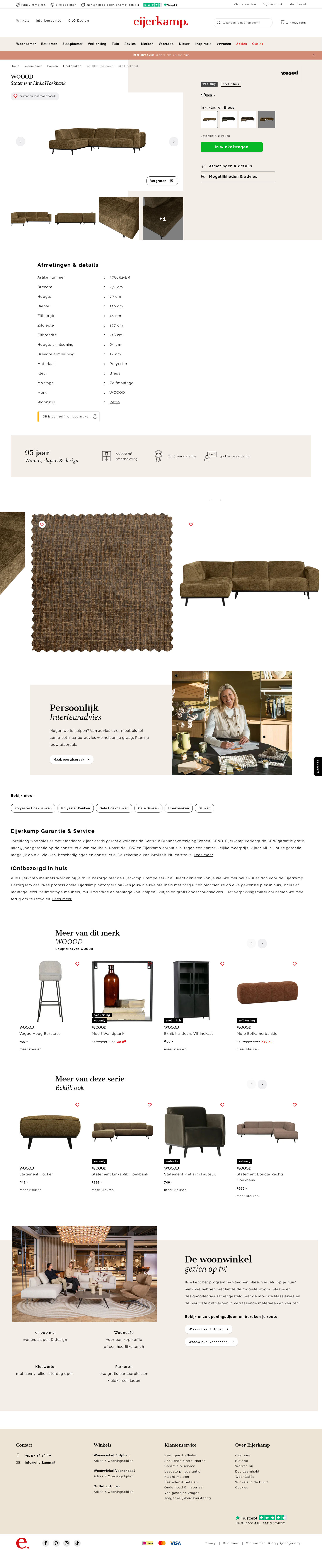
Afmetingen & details (230, 166)
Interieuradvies (49, 20)
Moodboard (298, 4)
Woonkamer (26, 44)
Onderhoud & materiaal (184, 1487)
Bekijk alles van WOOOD (74, 949)
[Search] (243, 22)
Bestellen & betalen (181, 1482)
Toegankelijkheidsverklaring (187, 1498)
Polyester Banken (75, 808)
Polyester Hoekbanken (33, 808)
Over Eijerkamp (252, 1445)
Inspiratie (203, 44)
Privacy (210, 1543)
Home (15, 66)
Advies (130, 44)
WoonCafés (244, 1476)
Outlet (257, 44)
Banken (52, 66)
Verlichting (97, 44)
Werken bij (244, 1466)
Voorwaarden (255, 1543)
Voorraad (166, 44)
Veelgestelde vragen (181, 1493)
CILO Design (78, 20)
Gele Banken (148, 808)
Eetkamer (49, 44)
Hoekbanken (72, 66)
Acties (241, 44)
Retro (115, 402)
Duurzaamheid (247, 1471)
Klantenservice (245, 4)
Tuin (115, 44)
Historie (241, 1460)
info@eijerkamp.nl (36, 1462)
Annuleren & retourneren (184, 1460)
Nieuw (184, 44)
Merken (147, 44)
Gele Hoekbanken (114, 808)
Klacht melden (176, 1476)
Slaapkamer (73, 44)
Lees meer (203, 855)
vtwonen (224, 44)
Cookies (241, 1487)
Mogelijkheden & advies (233, 176)
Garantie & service (179, 1466)
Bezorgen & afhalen (180, 1455)
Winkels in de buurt (251, 1482)
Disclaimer (231, 1543)
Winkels (23, 20)
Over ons (242, 1455)
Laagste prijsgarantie (182, 1471)
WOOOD (117, 392)
